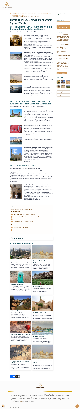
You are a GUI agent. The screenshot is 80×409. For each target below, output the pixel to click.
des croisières (30, 400)
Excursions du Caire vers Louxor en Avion (20, 334)
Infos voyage (65, 5)
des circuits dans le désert (45, 400)
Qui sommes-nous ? (54, 5)
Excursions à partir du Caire (44, 14)
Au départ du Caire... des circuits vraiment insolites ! (42, 361)
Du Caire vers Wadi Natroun (39, 312)
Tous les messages (61, 74)
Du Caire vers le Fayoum (16, 311)
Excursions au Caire (15, 261)
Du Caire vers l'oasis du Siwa (17, 285)
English (60, 96)
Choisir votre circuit (40, 5)
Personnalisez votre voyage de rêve (63, 27)
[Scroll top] (77, 406)
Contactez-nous (17, 239)
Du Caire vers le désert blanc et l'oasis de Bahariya (42, 262)
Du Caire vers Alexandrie (18, 15)
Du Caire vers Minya (37, 287)
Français (60, 93)
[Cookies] (3, 406)
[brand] (7, 5)
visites (21, 402)
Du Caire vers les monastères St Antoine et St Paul (20, 362)
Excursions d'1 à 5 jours (31, 14)
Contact (76, 5)
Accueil (31, 5)
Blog (71, 5)
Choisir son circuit (19, 14)
